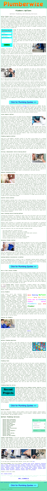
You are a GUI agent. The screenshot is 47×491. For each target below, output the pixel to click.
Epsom (29, 463)
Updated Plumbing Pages (14, 482)
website (29, 330)
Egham (44, 467)
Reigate (12, 467)
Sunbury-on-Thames (10, 468)
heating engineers (9, 304)
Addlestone (17, 469)
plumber (18, 22)
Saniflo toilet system (13, 206)
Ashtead (25, 463)
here (34, 461)
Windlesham (28, 468)
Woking (30, 467)
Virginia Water (41, 468)
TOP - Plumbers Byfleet (6, 473)
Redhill (35, 467)
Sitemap (2, 482)
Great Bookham (42, 464)
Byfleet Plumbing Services (10, 417)
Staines (17, 468)
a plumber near (25, 397)
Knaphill (23, 464)
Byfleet (3, 468)
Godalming (7, 467)
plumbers (3, 48)
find (5, 411)
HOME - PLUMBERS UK (23, 478)
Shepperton (37, 463)
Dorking (22, 468)
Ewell (32, 464)
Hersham (26, 467)
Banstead (3, 469)
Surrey (16, 463)
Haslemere (34, 468)
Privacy (45, 482)
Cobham (7, 469)
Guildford (12, 469)
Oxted (2, 467)
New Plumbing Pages (7, 482)
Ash (22, 467)
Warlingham (33, 469)
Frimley (6, 464)
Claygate (36, 464)
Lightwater (17, 467)
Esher (27, 469)
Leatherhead (11, 464)
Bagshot (40, 467)
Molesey (23, 469)
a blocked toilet (9, 124)
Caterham (28, 464)
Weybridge (17, 464)
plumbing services (16, 300)
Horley (32, 463)
